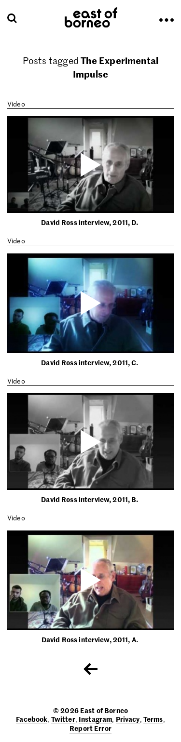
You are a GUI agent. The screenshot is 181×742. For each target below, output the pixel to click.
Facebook (31, 719)
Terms (153, 719)
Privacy (128, 719)
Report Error (90, 728)
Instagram (95, 719)
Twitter (63, 719)
